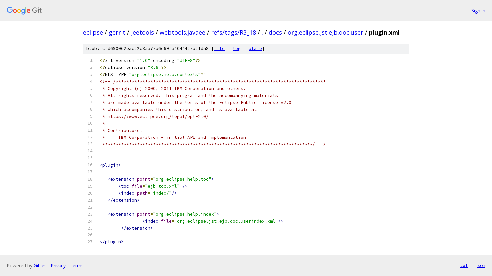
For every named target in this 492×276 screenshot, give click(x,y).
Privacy (58, 265)
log (237, 48)
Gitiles (40, 265)
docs (275, 32)
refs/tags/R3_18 (233, 32)
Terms (77, 265)
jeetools (142, 32)
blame (255, 48)
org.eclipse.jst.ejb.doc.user (325, 32)
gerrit (117, 32)
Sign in (478, 10)
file (219, 48)
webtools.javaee (182, 32)
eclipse (93, 32)
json (480, 265)
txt (464, 265)
